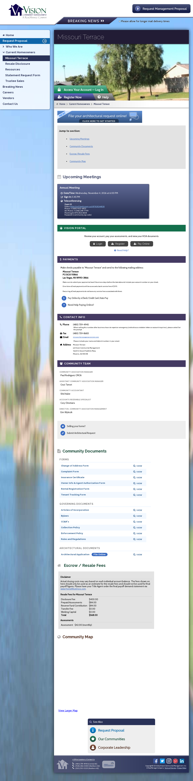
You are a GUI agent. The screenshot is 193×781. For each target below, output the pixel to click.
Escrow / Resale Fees (80, 153)
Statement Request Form (22, 75)
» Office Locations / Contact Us (83, 759)
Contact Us (10, 104)
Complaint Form (70, 471)
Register (118, 243)
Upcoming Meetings (79, 138)
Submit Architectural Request (81, 433)
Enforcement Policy (72, 533)
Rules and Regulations (73, 539)
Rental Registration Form (75, 489)
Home (62, 104)
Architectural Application (75, 554)
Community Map (78, 161)
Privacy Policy (181, 768)
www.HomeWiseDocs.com (73, 588)
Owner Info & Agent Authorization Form (83, 483)
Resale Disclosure (17, 63)
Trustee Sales (14, 81)
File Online (100, 554)
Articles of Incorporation (75, 510)
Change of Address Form (75, 465)
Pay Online (142, 243)
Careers (8, 92)
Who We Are (14, 46)
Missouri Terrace (102, 104)
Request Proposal (25, 41)
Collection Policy (70, 527)
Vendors (8, 98)
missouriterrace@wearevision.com (86, 337)
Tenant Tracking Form (73, 494)
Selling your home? (76, 426)
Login (97, 243)
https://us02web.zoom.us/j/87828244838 (87, 206)
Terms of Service (170, 768)
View (139, 466)
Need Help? (121, 250)
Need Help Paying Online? (81, 305)
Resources (12, 69)
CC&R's (65, 521)
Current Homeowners (79, 104)
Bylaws (65, 516)
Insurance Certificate (72, 477)
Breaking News (13, 86)
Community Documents (81, 146)
